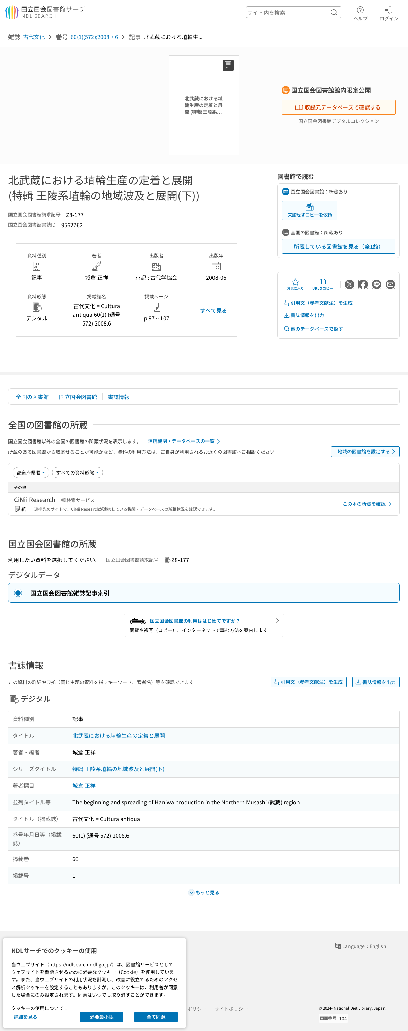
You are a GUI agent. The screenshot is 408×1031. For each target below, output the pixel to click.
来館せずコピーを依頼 (310, 210)
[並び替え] (31, 472)
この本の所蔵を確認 (368, 504)
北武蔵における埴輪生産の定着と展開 (118, 735)
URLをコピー (322, 284)
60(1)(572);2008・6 (94, 37)
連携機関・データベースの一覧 (185, 441)
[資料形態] (77, 472)
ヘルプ (360, 12)
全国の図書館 (32, 397)
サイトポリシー (231, 1008)
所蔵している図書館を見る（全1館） (339, 246)
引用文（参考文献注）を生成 (318, 302)
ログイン (388, 12)
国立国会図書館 (78, 397)
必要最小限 (102, 1016)
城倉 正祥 (84, 785)
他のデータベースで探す (313, 328)
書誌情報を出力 (303, 315)
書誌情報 (119, 397)
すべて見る (213, 310)
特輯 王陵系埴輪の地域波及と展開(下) (118, 769)
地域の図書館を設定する (368, 452)
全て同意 (156, 1016)
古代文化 (34, 37)
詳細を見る (25, 1016)
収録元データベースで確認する (338, 107)
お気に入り (295, 284)
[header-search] (293, 12)
